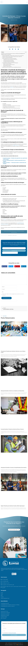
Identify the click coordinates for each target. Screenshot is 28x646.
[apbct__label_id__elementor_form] (10, 253)
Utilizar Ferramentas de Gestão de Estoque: (9, 64)
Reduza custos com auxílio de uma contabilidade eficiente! (11, 67)
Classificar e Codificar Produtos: (7, 66)
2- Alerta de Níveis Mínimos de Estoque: (8, 60)
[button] (27, 2)
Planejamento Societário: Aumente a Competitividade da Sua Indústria (13, 467)
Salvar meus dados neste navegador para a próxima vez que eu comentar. (13, 294)
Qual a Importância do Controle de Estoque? (9, 58)
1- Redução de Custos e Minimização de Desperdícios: (10, 59)
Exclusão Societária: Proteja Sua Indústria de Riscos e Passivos (12, 429)
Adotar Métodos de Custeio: (7, 65)
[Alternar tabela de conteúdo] (25, 52)
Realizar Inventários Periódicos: (7, 63)
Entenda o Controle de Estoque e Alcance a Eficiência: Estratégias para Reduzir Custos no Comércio (13, 54)
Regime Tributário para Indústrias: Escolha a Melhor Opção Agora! (12, 505)
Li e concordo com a (9, 632)
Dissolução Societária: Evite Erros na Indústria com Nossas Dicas (12, 390)
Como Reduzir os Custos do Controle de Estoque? (10, 62)
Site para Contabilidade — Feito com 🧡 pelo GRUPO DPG (14, 644)
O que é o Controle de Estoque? (7, 57)
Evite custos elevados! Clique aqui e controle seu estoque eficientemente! (14, 232)
